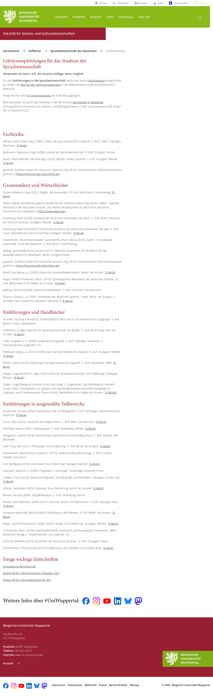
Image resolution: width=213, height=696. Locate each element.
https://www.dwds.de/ (51, 211)
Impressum (58, 685)
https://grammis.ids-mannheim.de (38, 174)
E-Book (21, 145)
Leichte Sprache (180, 3)
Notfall (160, 3)
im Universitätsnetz (39, 95)
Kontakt (8, 663)
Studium (95, 17)
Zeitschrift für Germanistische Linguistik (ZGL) (31, 573)
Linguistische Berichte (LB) (19, 566)
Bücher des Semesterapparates (41, 85)
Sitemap (134, 685)
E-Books (111, 392)
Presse (103, 685)
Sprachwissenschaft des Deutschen (73, 51)
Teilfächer (78, 17)
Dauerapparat (96, 80)
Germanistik (11, 51)
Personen (61, 17)
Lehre (110, 17)
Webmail (143, 3)
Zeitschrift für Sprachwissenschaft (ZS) (27, 580)
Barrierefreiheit (118, 685)
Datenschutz (75, 685)
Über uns (144, 17)
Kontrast (103, 3)
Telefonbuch (123, 3)
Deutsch (203, 3)
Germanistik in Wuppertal (88, 102)
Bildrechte (91, 685)
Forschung (126, 17)
